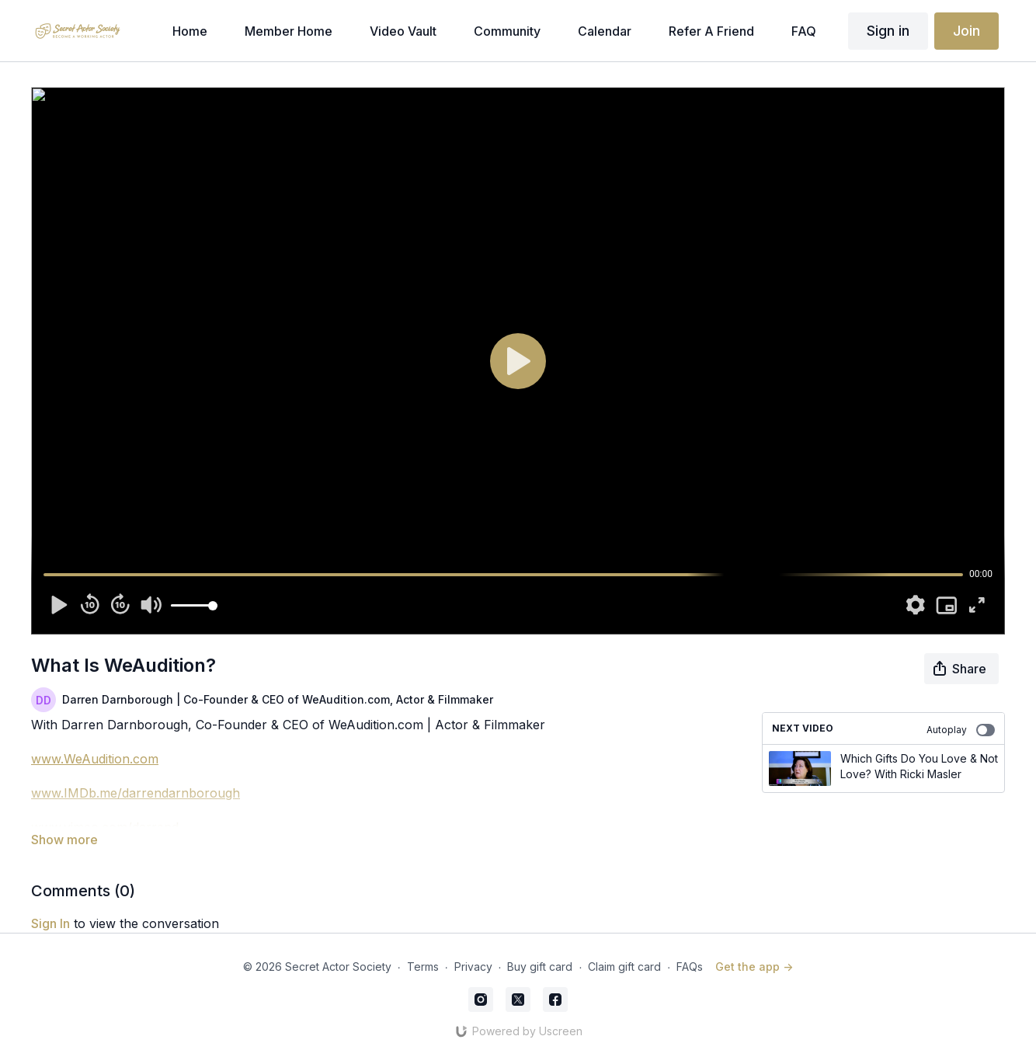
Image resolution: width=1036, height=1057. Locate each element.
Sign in (888, 31)
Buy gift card (539, 966)
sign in (50, 923)
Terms (423, 966)
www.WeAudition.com (94, 759)
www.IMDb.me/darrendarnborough (135, 793)
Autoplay (960, 730)
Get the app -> (754, 966)
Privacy (473, 966)
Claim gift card (624, 966)
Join (966, 31)
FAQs (689, 966)
